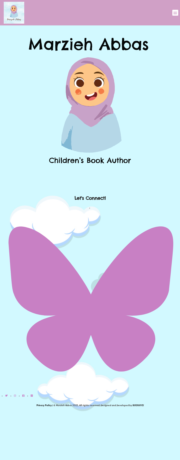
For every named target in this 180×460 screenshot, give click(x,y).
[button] (175, 13)
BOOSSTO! (138, 405)
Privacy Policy (44, 405)
